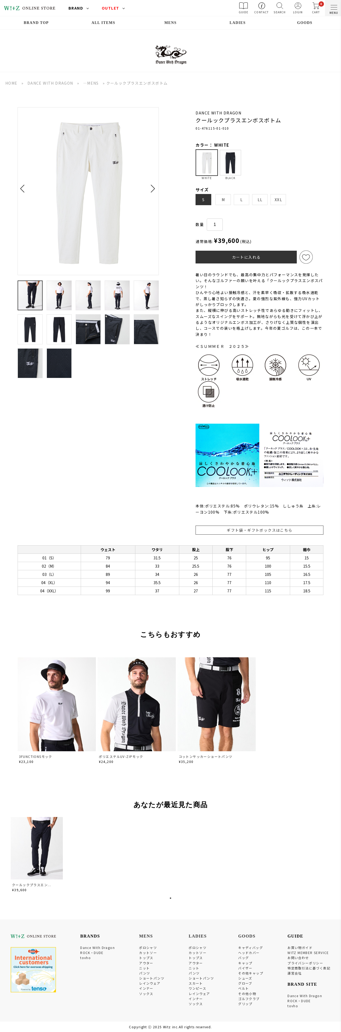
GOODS (304, 23)
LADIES (238, 23)
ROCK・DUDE (92, 952)
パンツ (144, 973)
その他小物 (247, 993)
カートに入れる (246, 257)
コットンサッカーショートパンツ (206, 756)
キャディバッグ (250, 947)
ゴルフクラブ (248, 998)
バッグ (243, 957)
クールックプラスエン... (31, 884)
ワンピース (197, 988)
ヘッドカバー (248, 952)
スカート (196, 983)
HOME (11, 83)
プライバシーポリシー (305, 963)
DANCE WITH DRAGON (50, 83)
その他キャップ (250, 973)
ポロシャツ (148, 947)
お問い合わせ (298, 957)
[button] (23, 185)
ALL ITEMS (103, 23)
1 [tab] (170, 898)
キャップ (245, 963)
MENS (170, 23)
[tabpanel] (37, 855)
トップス (146, 957)
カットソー (148, 952)
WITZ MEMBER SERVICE (308, 952)
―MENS (91, 83)
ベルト (243, 988)
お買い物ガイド (299, 947)
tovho (85, 957)
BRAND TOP (36, 23)
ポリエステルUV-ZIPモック (121, 756)
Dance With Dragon (97, 947)
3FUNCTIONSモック (35, 756)
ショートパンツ (151, 978)
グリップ (245, 1003)
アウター (146, 963)
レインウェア (149, 983)
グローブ (245, 983)
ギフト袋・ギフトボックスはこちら (259, 530)
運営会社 (294, 973)
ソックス (146, 993)
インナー (146, 988)
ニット (144, 968)
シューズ (245, 978)
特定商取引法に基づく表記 (308, 968)
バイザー (245, 968)
